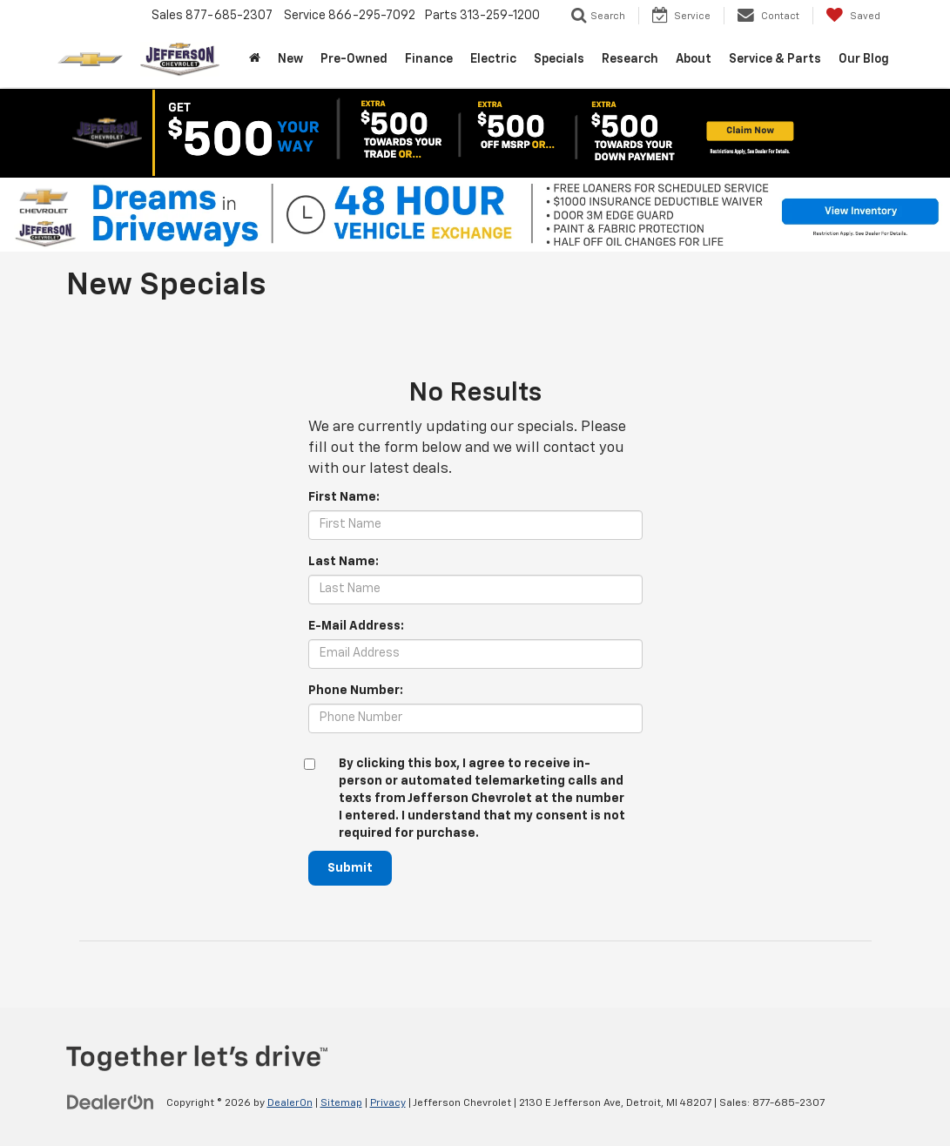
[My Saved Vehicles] (852, 15)
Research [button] (630, 59)
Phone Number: (355, 690)
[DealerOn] (110, 1102)
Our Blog (864, 59)
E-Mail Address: (356, 626)
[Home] (254, 59)
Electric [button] (493, 59)
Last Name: (343, 562)
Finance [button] (429, 59)
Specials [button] (559, 59)
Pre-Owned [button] (353, 59)
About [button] (693, 59)
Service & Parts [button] (775, 59)
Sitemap (341, 1103)
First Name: (344, 497)
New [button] (290, 59)
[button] (475, 133)
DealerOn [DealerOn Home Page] (290, 1103)
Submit (350, 868)
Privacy (388, 1103)
